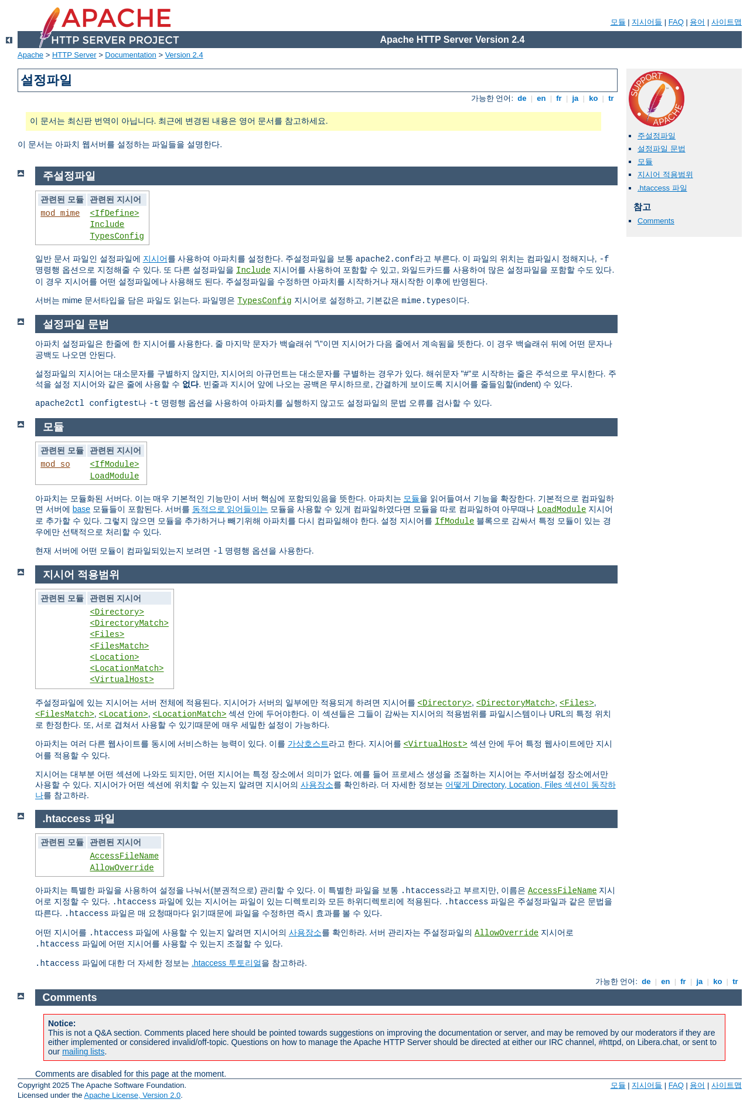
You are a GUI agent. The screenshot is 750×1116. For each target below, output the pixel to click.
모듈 (618, 22)
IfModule (454, 521)
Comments (656, 220)
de (522, 98)
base (81, 509)
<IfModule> (114, 464)
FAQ (676, 22)
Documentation (130, 54)
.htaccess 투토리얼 (226, 963)
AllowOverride (122, 868)
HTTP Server (74, 54)
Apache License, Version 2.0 (132, 1095)
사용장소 (317, 784)
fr (559, 98)
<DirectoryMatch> (129, 623)
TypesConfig (117, 236)
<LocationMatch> (126, 668)
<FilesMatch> (119, 646)
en (541, 98)
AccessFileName (124, 856)
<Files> (107, 634)
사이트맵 (726, 22)
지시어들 (647, 22)
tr (611, 98)
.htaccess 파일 (662, 188)
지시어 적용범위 (665, 174)
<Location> (114, 657)
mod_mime (60, 213)
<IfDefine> (114, 213)
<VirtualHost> (122, 679)
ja (575, 98)
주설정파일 (657, 135)
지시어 (155, 258)
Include (107, 224)
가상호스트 (308, 743)
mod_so (55, 464)
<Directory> (117, 612)
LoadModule (114, 476)
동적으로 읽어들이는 (230, 509)
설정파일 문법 (662, 148)
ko (593, 98)
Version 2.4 (184, 54)
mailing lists (83, 1051)
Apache (30, 54)
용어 (697, 22)
